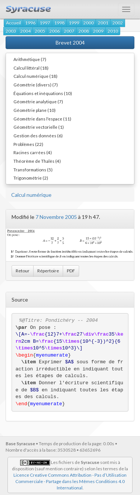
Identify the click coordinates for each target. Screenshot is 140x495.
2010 (113, 31)
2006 (54, 31)
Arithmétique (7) (29, 59)
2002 (117, 22)
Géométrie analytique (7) (38, 101)
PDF (71, 271)
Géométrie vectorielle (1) (38, 126)
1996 (30, 22)
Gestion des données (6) (38, 135)
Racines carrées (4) (32, 152)
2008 (83, 31)
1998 (59, 22)
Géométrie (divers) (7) (35, 84)
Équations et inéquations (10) (42, 93)
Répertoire (48, 271)
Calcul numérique (31, 195)
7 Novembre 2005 (56, 217)
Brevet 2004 (70, 42)
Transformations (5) (33, 169)
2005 (40, 31)
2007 (69, 31)
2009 (98, 31)
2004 (25, 31)
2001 (103, 22)
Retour (22, 271)
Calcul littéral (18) (31, 67)
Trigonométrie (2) (30, 177)
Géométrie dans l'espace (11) (42, 118)
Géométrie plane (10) (34, 110)
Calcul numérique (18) (35, 76)
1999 (74, 22)
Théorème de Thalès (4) (37, 161)
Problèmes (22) (28, 144)
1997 (45, 22)
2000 (88, 22)
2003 (11, 31)
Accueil (13, 22)
